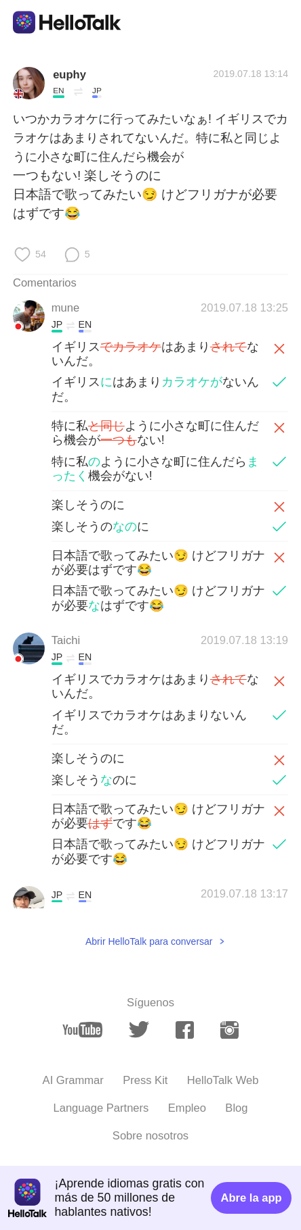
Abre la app (250, 1197)
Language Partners (100, 1108)
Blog (236, 1108)
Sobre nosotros (150, 1135)
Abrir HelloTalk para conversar (149, 941)
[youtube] (82, 1030)
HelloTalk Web (223, 1080)
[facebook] (185, 1030)
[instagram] (229, 1030)
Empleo (187, 1108)
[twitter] (139, 1029)
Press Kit (145, 1080)
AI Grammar (73, 1080)
